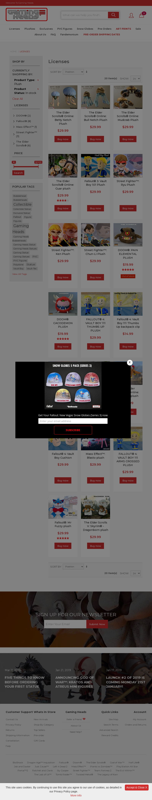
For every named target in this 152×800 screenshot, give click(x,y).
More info (75, 795)
